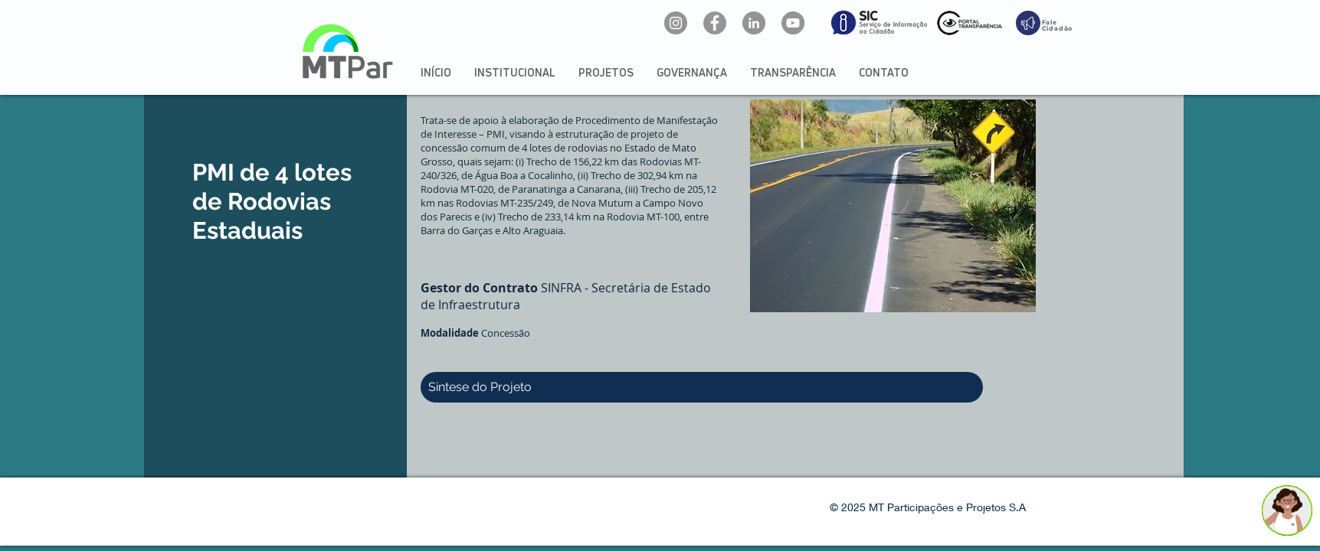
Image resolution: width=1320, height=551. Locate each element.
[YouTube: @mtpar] (792, 22)
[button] (515, 72)
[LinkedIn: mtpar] (753, 22)
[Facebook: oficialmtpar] (714, 22)
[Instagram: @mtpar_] (675, 22)
